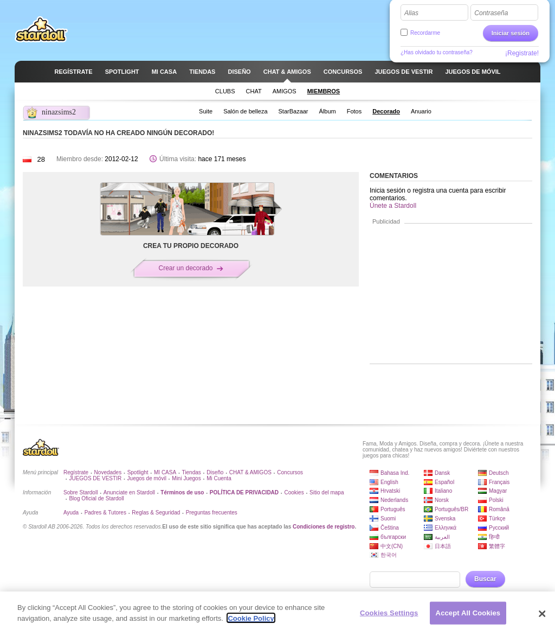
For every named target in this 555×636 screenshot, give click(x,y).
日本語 (443, 546)
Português (392, 509)
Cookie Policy (251, 628)
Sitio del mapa (326, 492)
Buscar (485, 579)
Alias (411, 13)
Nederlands (394, 500)
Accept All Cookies (468, 623)
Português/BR (451, 509)
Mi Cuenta (218, 478)
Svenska (445, 518)
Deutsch (499, 473)
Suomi (388, 518)
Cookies (294, 492)
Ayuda (71, 513)
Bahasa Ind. (394, 473)
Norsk (442, 500)
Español (444, 482)
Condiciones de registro (323, 527)
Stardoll (41, 29)
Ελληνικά (445, 528)
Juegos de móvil (146, 478)
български (393, 537)
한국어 (388, 555)
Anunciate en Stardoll (129, 492)
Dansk (442, 473)
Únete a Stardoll (393, 205)
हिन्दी (494, 537)
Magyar (498, 491)
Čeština (389, 528)
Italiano (443, 491)
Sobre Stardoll (80, 492)
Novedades (108, 472)
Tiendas (191, 472)
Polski (496, 500)
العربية (442, 537)
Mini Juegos (186, 478)
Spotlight (138, 472)
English (389, 482)
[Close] (542, 623)
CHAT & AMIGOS (250, 472)
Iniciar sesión (511, 33)
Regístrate (75, 472)
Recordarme (425, 33)
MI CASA (165, 472)
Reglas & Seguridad (156, 513)
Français (499, 482)
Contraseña (491, 13)
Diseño (214, 472)
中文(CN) (391, 546)
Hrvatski (390, 491)
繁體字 (497, 546)
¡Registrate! (522, 53)
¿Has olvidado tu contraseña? (437, 52)
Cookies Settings (389, 623)
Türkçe (497, 518)
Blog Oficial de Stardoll (96, 498)
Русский (499, 528)
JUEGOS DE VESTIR (95, 478)
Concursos (290, 472)
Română (499, 509)
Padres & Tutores (105, 513)
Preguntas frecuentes (211, 513)
